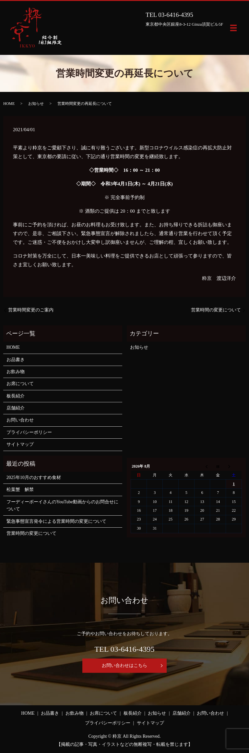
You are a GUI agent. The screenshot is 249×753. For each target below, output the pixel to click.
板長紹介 (15, 396)
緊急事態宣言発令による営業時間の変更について (56, 521)
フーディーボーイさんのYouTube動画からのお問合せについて (62, 505)
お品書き (15, 359)
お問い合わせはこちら (124, 665)
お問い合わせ (20, 420)
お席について (20, 383)
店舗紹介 (15, 408)
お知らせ (36, 103)
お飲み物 (15, 371)
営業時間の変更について (216, 309)
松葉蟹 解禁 (20, 489)
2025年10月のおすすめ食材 (33, 477)
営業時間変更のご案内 (30, 309)
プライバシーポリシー (29, 432)
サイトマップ (20, 444)
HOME (9, 103)
